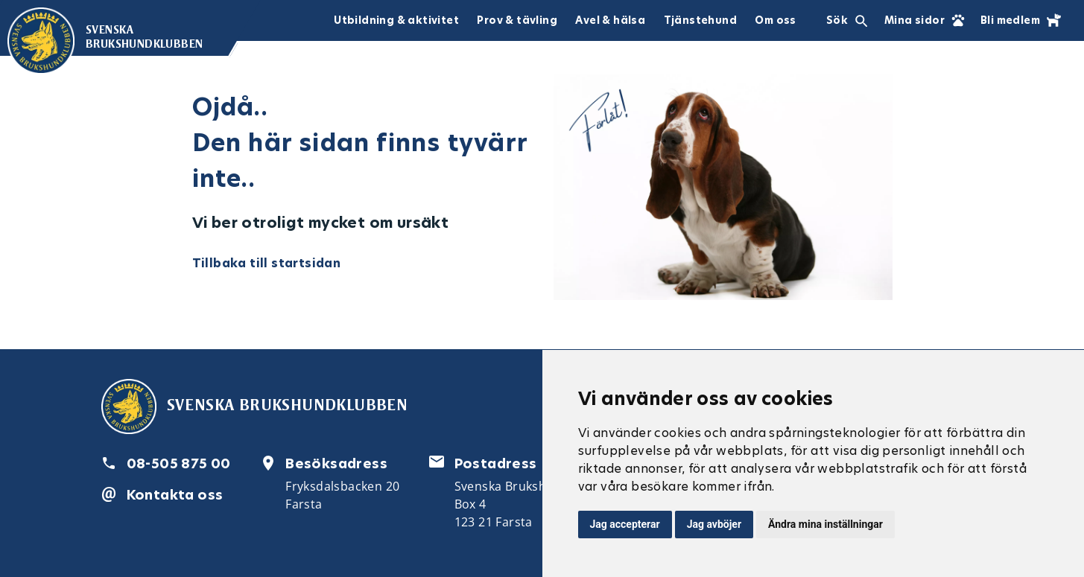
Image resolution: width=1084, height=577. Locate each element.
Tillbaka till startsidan (266, 263)
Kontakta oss (175, 494)
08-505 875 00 (179, 463)
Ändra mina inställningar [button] (825, 524)
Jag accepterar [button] (625, 524)
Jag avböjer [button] (714, 524)
